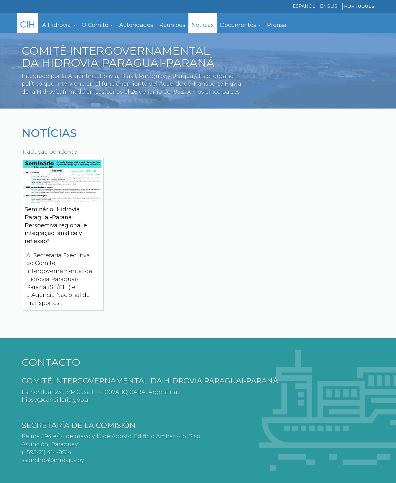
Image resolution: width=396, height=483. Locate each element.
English (330, 6)
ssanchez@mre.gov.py (53, 460)
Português (359, 6)
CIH (27, 24)
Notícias (203, 25)
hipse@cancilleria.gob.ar (56, 399)
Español (304, 6)
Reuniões (172, 25)
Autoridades (136, 25)
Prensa (276, 25)
